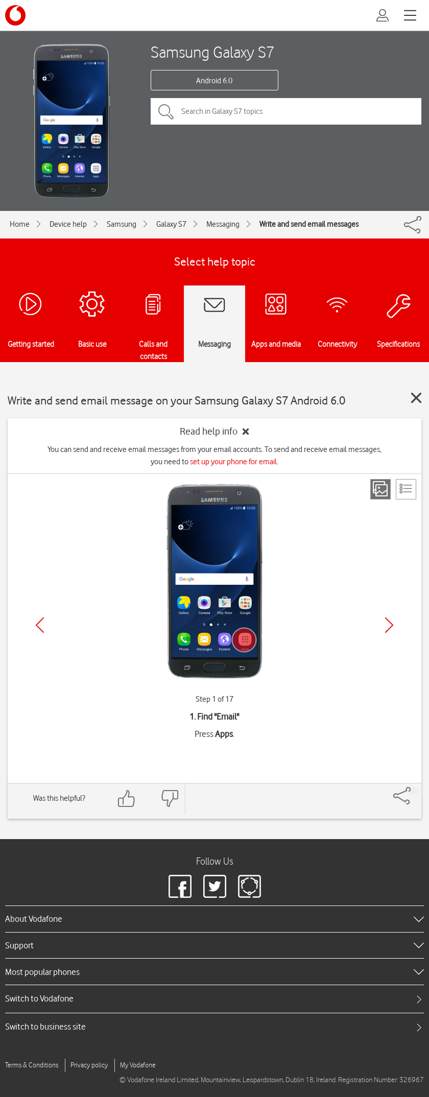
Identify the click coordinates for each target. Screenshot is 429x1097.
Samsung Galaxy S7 (213, 51)
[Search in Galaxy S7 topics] (286, 111)
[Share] (414, 790)
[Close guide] (416, 398)
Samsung (121, 224)
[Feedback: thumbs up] (126, 798)
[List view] (406, 489)
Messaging (223, 224)
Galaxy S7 (171, 224)
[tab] (214, 999)
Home (20, 224)
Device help (68, 224)
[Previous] (40, 625)
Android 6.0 (214, 80)
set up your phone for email (233, 461)
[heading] (214, 918)
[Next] (389, 625)
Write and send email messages (309, 224)
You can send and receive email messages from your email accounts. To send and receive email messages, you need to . (214, 455)
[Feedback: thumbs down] (169, 798)
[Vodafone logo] (15, 15)
